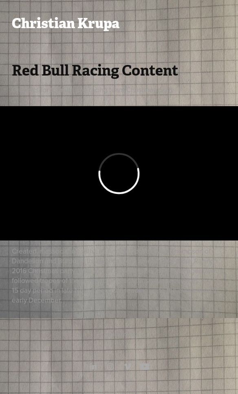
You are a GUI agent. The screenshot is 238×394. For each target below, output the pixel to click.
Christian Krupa (65, 23)
